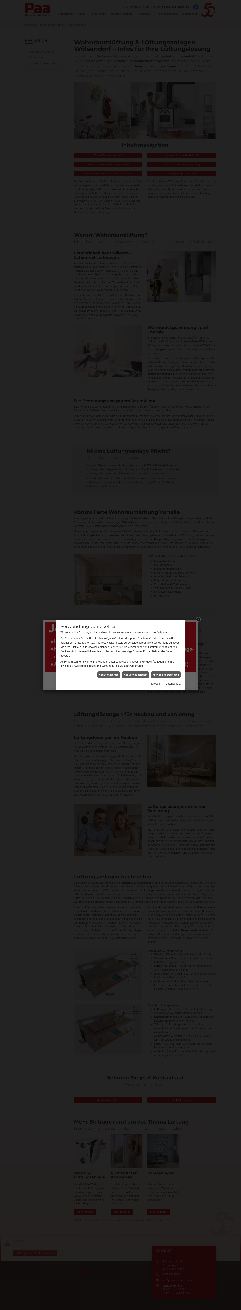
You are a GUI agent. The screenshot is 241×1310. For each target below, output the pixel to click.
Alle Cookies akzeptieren (166, 674)
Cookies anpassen (108, 674)
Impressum (155, 683)
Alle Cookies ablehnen (135, 674)
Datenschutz (173, 683)
